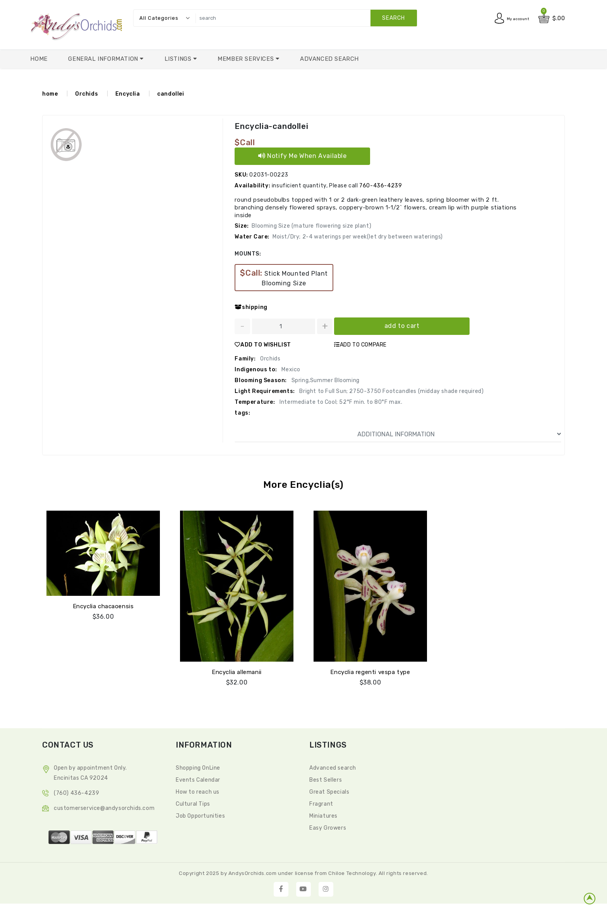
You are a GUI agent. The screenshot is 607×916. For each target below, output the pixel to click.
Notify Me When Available (302, 156)
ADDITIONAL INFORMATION (459, 434)
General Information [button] (104, 58)
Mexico (290, 369)
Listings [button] (179, 58)
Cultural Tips (193, 802)
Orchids (86, 94)
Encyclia (127, 94)
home (50, 94)
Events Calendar (198, 778)
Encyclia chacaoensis (103, 605)
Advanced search (332, 766)
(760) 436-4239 (76, 792)
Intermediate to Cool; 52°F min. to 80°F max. (340, 402)
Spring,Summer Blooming (325, 380)
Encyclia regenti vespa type (370, 670)
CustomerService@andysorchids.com (104, 807)
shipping (251, 307)
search (393, 18)
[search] (304, 18)
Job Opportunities (200, 814)
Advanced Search (329, 58)
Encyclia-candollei (271, 126)
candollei (170, 94)
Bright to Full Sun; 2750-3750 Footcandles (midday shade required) (391, 391)
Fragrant (321, 802)
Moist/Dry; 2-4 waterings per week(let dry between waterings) (358, 236)
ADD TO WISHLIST (263, 344)
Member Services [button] (247, 58)
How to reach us (197, 790)
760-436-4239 (380, 185)
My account (514, 18)
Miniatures (323, 814)
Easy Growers (327, 826)
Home (38, 58)
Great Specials (329, 790)
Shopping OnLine (198, 766)
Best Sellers (325, 778)
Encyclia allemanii (237, 670)
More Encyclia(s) (303, 485)
